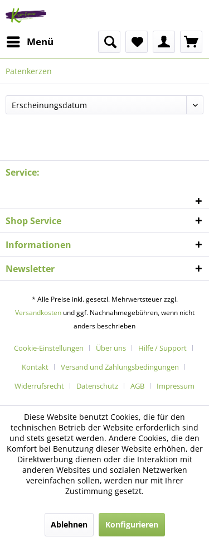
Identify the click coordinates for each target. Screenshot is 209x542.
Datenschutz (97, 386)
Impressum (176, 386)
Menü (30, 40)
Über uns (111, 348)
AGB (137, 386)
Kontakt (35, 367)
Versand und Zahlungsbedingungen (120, 367)
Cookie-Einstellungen (49, 348)
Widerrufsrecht (39, 386)
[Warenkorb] (191, 42)
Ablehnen (69, 524)
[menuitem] (29, 42)
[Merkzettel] (136, 42)
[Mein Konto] (164, 42)
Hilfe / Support (162, 348)
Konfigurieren (131, 524)
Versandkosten (38, 312)
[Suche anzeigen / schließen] (109, 42)
